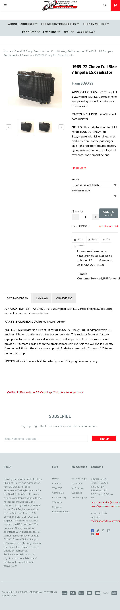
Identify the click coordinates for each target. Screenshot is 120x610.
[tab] (17, 298)
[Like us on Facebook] (92, 530)
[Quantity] (85, 217)
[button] (5, 5)
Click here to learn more (68, 392)
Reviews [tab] (42, 298)
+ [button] (95, 217)
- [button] (75, 217)
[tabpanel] (60, 336)
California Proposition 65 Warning (29, 392)
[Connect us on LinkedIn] (92, 533)
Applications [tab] (64, 298)
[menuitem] (23, 24)
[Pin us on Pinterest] (103, 530)
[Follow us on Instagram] (108, 530)
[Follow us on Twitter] (97, 530)
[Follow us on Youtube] (97, 533)
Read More (79, 168)
